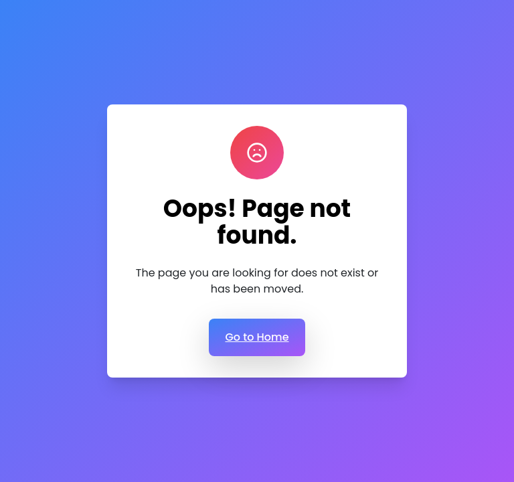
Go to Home (256, 337)
